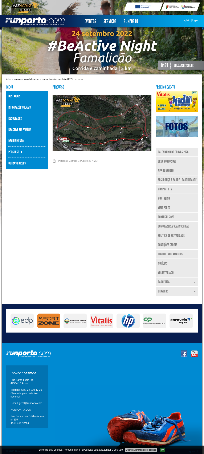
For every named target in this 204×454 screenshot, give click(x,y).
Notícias (162, 263)
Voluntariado (166, 272)
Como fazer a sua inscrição (173, 226)
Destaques (14, 96)
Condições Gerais (167, 244)
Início (8, 79)
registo (186, 20)
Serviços (109, 21)
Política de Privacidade (171, 235)
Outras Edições (17, 163)
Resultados (15, 118)
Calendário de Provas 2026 (173, 152)
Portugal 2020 (166, 217)
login (195, 20)
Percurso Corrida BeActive (78, 160)
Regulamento (16, 141)
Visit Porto (164, 207)
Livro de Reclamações (170, 254)
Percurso (13, 152)
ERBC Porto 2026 (167, 161)
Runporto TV (165, 189)
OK (162, 450)
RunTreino (164, 198)
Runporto (131, 21)
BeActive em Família (19, 129)
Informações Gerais (19, 107)
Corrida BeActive (31, 79)
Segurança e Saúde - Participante (177, 180)
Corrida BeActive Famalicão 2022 (57, 79)
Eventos (90, 21)
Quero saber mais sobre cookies (141, 450)
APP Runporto (166, 170)
